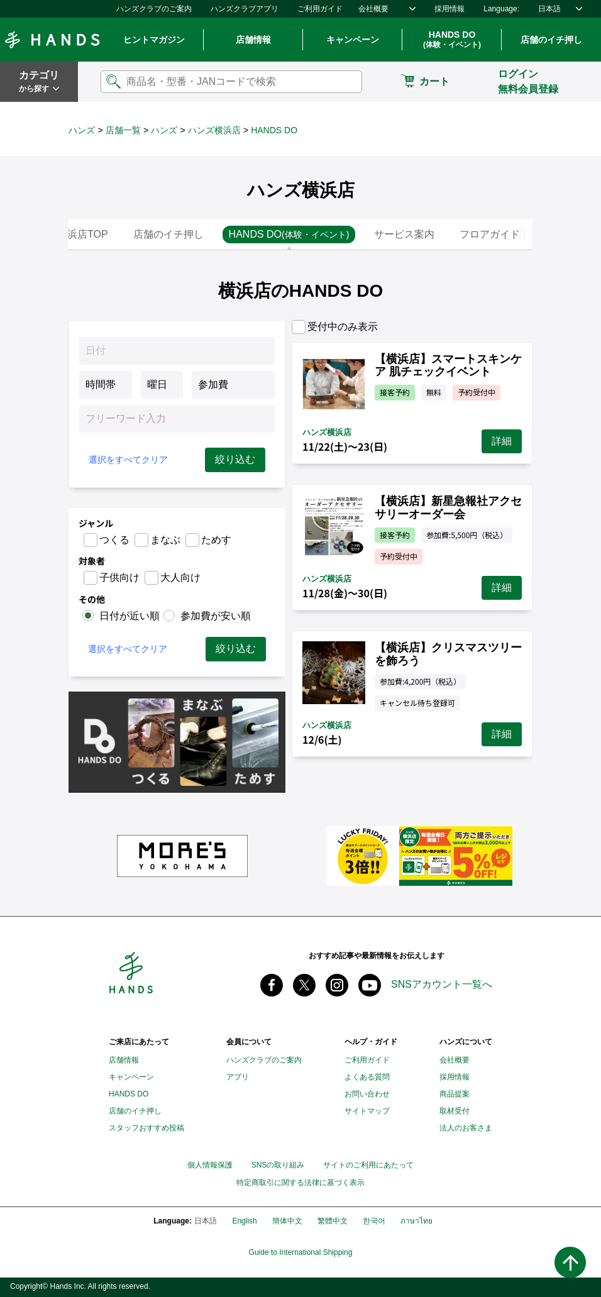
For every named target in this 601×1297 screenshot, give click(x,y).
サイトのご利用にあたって (368, 1165)
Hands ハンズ (52, 40)
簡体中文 (287, 1221)
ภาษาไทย (416, 1221)
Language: (501, 8)
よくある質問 (367, 1077)
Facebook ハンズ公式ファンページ (271, 985)
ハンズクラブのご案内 (154, 8)
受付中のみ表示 (342, 326)
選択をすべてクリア (128, 460)
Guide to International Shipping (301, 1253)
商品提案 (454, 1094)
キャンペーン (352, 40)
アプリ (237, 1077)
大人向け (180, 577)
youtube (369, 985)
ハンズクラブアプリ (244, 8)
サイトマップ (367, 1111)
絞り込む (235, 459)
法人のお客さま (465, 1127)
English (244, 1221)
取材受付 (454, 1111)
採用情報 (449, 8)
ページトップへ (570, 1262)
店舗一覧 (123, 130)
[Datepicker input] (177, 351)
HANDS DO (452, 40)
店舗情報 (253, 40)
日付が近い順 (129, 615)
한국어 (374, 1221)
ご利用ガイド (320, 8)
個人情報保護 (210, 1165)
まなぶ (165, 539)
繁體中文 (332, 1221)
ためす (216, 539)
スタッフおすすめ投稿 (146, 1127)
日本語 (549, 8)
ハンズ (82, 130)
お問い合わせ (367, 1094)
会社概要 (373, 8)
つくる (114, 539)
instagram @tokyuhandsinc (337, 985)
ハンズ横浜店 (214, 130)
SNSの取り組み (278, 1165)
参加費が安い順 (215, 615)
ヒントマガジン (154, 40)
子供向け (119, 577)
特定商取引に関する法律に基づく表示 (300, 1183)
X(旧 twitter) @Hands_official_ (304, 985)
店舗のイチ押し (551, 40)
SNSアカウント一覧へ (441, 984)
